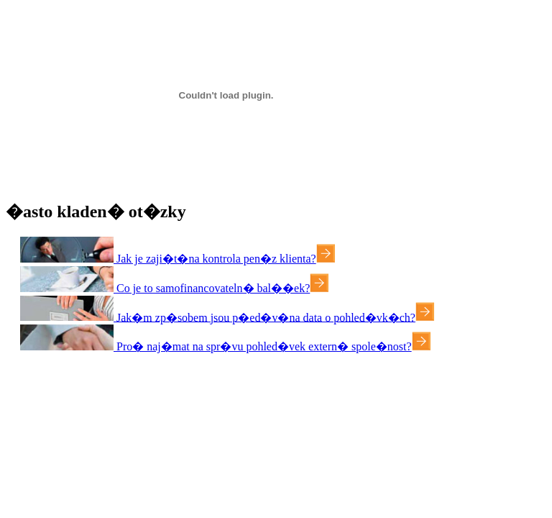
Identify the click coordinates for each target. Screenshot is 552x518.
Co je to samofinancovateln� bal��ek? (212, 288)
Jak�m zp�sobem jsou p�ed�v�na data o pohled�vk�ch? (264, 317)
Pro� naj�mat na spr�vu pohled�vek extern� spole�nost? (263, 346)
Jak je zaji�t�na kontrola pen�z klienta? (215, 259)
